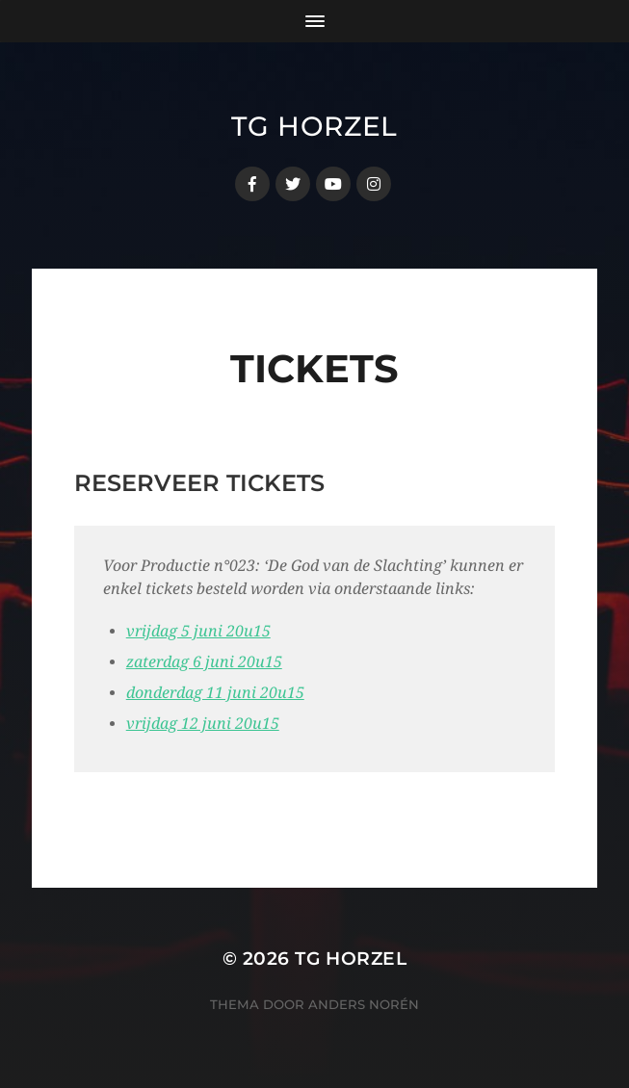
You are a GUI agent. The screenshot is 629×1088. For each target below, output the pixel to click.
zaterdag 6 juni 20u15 (204, 662)
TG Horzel (314, 126)
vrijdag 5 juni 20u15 (198, 631)
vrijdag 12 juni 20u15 (202, 723)
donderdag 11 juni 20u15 (215, 693)
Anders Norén (363, 1004)
